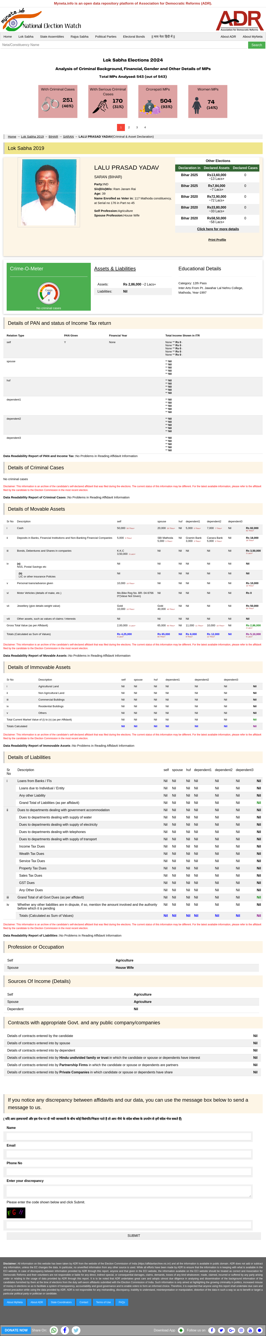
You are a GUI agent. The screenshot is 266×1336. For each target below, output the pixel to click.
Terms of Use (103, 1302)
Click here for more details (218, 229)
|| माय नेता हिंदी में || (163, 36)
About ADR (228, 36)
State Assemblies (52, 36)
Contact (84, 1302)
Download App (164, 1330)
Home (8, 36)
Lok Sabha (25, 36)
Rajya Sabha (80, 36)
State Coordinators (61, 1302)
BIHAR (53, 136)
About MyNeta (252, 36)
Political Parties (106, 36)
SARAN (68, 136)
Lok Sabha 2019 (32, 136)
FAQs (122, 1302)
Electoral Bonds (134, 36)
